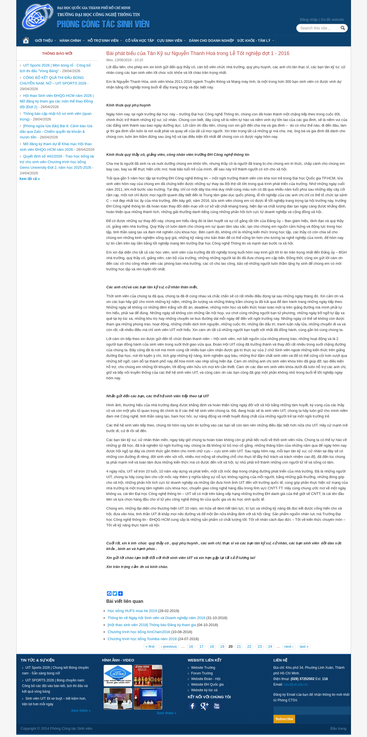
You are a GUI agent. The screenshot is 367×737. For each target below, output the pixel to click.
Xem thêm (80, 711)
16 (191, 646)
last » (304, 646)
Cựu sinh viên (171, 41)
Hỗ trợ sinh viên (105, 41)
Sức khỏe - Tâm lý (255, 41)
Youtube (216, 706)
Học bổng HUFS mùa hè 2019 (132, 611)
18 (212, 646)
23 (260, 646)
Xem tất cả (28, 179)
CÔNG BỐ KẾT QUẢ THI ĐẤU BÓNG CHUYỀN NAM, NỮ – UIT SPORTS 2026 (53, 80)
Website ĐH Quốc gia (207, 684)
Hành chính (72, 41)
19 (222, 646)
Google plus (204, 706)
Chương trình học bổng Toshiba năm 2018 (142, 639)
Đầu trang (338, 728)
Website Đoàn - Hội (205, 679)
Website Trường (203, 668)
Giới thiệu (46, 41)
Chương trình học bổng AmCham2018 (139, 632)
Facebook (192, 706)
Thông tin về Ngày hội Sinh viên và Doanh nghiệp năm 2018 (156, 618)
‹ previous (169, 646)
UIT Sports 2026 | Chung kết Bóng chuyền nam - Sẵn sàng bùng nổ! (55, 670)
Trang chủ (27, 40)
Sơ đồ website (332, 19)
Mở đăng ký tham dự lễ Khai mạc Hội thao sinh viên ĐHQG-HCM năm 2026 (56, 147)
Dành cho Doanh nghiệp (211, 41)
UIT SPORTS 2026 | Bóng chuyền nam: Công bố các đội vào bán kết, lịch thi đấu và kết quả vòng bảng (55, 685)
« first (149, 646)
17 (201, 646)
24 (270, 646)
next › (289, 646)
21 (239, 646)
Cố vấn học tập (139, 41)
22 (249, 646)
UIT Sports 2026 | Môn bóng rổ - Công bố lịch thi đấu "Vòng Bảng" (55, 68)
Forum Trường (202, 673)
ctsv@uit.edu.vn (296, 684)
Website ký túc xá (204, 690)
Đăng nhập (309, 19)
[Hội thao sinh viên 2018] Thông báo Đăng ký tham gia (152, 625)
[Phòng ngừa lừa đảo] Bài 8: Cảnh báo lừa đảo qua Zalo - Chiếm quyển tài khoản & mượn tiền (56, 131)
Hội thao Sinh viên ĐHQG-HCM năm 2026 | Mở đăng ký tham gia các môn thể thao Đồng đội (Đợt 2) (57, 101)
